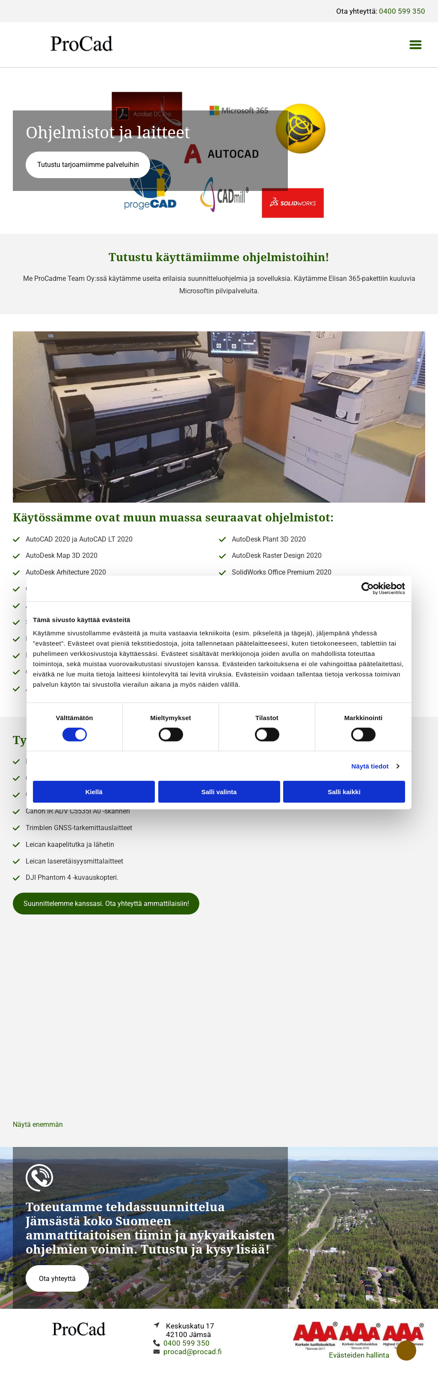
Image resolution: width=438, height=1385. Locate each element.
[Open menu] (415, 44)
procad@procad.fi (192, 1351)
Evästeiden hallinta (359, 1355)
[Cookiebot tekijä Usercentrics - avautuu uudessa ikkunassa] (367, 588)
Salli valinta (219, 791)
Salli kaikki (344, 791)
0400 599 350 (402, 11)
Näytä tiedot (370, 765)
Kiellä (93, 791)
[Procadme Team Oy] (219, 1021)
